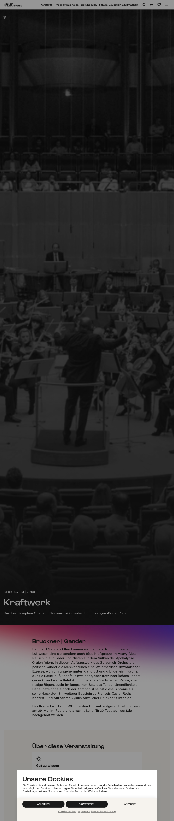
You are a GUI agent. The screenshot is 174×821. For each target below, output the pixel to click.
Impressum (84, 812)
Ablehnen (43, 804)
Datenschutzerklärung (103, 812)
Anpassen (130, 804)
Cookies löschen (67, 812)
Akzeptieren (87, 804)
